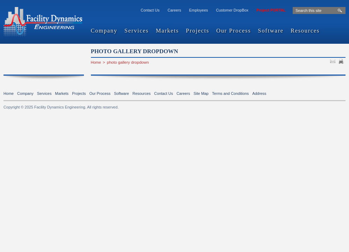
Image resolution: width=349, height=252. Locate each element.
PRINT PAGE (342, 62)
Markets (167, 31)
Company (104, 31)
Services (136, 31)
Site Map (200, 93)
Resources (305, 31)
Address (259, 93)
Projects (197, 31)
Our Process (233, 31)
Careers (174, 10)
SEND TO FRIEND (333, 62)
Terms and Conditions (230, 93)
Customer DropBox (232, 10)
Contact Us (150, 10)
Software (271, 31)
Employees (198, 10)
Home (96, 62)
